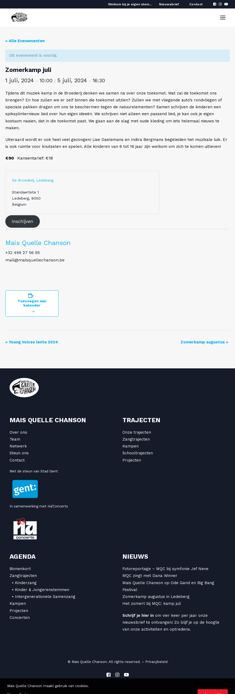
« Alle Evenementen (25, 40)
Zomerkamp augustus (204, 342)
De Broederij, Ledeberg (32, 180)
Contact (196, 4)
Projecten (131, 460)
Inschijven (22, 221)
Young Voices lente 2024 (31, 342)
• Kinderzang (24, 582)
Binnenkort (20, 568)
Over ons (18, 432)
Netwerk (18, 446)
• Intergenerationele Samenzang (43, 596)
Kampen (130, 446)
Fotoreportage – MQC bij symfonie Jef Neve (165, 568)
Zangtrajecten (136, 439)
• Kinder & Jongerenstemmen (40, 589)
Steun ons (19, 453)
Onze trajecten (136, 432)
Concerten (20, 617)
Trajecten (141, 420)
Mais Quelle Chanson (38, 243)
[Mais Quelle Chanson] (19, 17)
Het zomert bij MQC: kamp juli (151, 603)
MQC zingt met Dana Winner (149, 575)
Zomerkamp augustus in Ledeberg (156, 596)
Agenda (23, 556)
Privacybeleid (156, 662)
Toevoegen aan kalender (32, 303)
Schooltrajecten (137, 453)
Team (15, 439)
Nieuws (135, 556)
